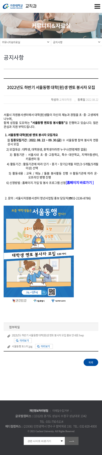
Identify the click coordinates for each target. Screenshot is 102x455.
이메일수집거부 (60, 410)
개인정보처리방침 (38, 410)
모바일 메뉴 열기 (97, 6)
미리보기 (24, 340)
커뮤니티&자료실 (11, 42)
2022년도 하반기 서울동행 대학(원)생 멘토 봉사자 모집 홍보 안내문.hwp (48, 335)
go (72, 441)
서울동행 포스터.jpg (22, 346)
